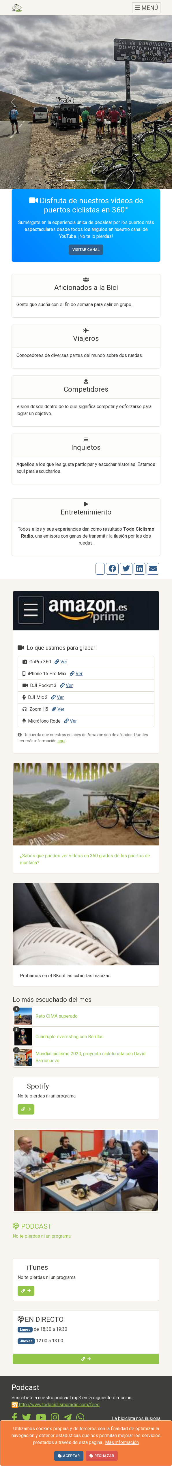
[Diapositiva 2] (80, 180)
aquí (61, 740)
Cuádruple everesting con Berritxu (69, 1036)
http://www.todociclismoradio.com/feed (56, 1404)
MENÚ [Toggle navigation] (146, 7)
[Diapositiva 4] (101, 180)
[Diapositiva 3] (91, 180)
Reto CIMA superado (56, 1016)
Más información (122, 1442)
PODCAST (32, 1226)
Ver (61, 661)
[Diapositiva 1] (70, 180)
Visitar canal (86, 249)
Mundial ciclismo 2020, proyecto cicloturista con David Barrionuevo (90, 1057)
